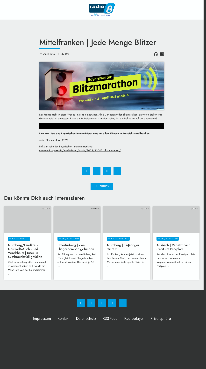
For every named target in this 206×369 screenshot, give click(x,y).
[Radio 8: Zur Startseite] (101, 9)
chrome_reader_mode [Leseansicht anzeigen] (161, 54)
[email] (123, 303)
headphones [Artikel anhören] (156, 54)
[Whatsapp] (102, 303)
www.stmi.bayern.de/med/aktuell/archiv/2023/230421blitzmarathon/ (80, 150)
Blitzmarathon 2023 (57, 140)
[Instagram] (91, 303)
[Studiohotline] (112, 303)
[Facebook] (81, 303)
